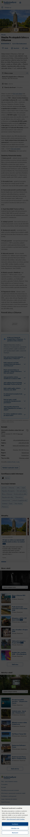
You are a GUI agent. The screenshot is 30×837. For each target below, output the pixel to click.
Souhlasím (15, 824)
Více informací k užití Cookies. (16, 819)
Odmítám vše (15, 828)
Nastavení (15, 832)
